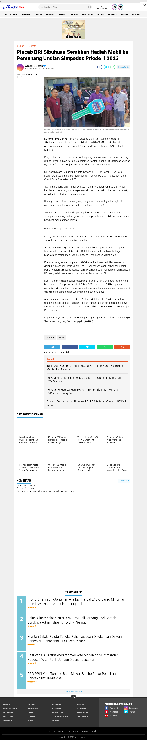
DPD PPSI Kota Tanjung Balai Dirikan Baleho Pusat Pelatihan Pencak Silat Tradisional (71, 676)
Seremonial (83, 716)
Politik (124, 14)
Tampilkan (124, 481)
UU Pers (84, 731)
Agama (62, 14)
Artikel (100, 14)
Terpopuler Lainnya (73, 691)
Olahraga (74, 14)
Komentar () (123, 67)
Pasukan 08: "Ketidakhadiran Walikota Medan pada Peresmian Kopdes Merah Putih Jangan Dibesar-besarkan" (73, 657)
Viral (30, 720)
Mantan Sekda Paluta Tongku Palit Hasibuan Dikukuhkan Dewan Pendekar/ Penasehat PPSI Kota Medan (74, 639)
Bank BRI (24, 46)
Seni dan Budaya (60, 716)
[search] (65, 7)
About (52, 731)
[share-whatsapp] (112, 67)
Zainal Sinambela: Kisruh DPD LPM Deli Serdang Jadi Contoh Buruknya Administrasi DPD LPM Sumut (71, 620)
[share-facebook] (99, 67)
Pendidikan (87, 14)
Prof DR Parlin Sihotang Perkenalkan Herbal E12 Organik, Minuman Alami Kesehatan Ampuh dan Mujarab (76, 601)
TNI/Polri (112, 14)
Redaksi (94, 731)
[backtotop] (73, 698)
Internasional (10, 708)
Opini (30, 712)
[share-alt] (52, 347)
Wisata (55, 720)
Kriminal (50, 14)
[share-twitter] (106, 67)
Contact (61, 731)
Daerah (13, 14)
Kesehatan (33, 708)
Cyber (76, 731)
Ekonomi (136, 14)
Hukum (39, 14)
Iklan (69, 731)
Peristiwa (8, 716)
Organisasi (26, 14)
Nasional (81, 708)
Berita (33, 46)
